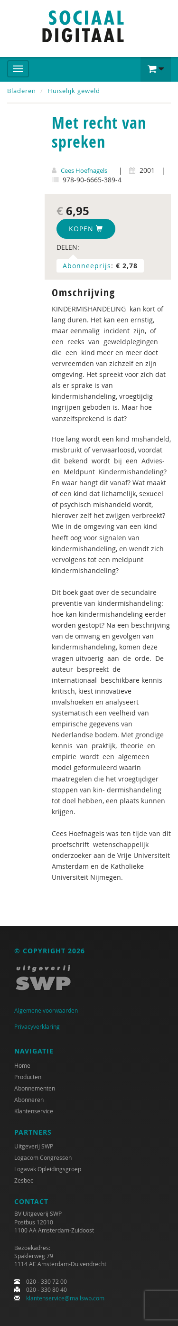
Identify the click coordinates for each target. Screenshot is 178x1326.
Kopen (86, 228)
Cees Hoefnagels (84, 170)
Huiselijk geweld (73, 90)
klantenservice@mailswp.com (65, 1298)
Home (22, 1065)
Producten (27, 1077)
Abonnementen (34, 1088)
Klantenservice (33, 1111)
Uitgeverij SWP (33, 1146)
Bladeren (21, 90)
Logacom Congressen (43, 1157)
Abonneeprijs (87, 265)
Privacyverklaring (37, 1026)
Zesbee (24, 1180)
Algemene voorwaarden (46, 1010)
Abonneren (29, 1099)
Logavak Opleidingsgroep (47, 1169)
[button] (156, 69)
